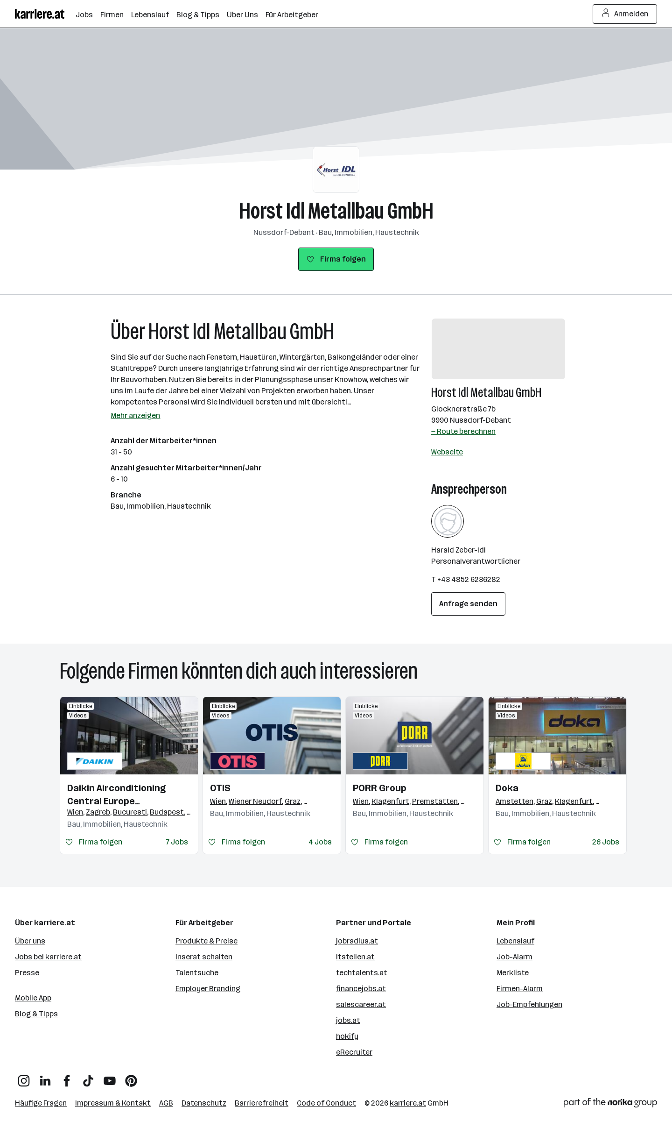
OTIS (220, 788)
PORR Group (379, 788)
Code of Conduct (326, 1103)
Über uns (30, 940)
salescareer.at (361, 1004)
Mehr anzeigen (135, 415)
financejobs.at (361, 988)
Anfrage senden (468, 603)
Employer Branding (207, 988)
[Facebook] (67, 1077)
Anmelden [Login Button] (625, 14)
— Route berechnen (463, 431)
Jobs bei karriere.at (48, 956)
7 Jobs (177, 841)
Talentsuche (196, 972)
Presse (27, 972)
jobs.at (348, 1020)
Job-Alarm (514, 956)
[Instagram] (24, 1077)
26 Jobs (605, 841)
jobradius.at (357, 940)
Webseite (447, 451)
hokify (347, 1036)
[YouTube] (110, 1077)
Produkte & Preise (206, 940)
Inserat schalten (203, 956)
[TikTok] (88, 1077)
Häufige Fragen (41, 1103)
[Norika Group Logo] (610, 1104)
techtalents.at (361, 972)
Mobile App (33, 997)
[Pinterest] (131, 1077)
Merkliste (513, 972)
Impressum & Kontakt (113, 1103)
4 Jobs (320, 841)
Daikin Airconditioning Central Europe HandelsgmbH (116, 795)
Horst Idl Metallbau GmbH (336, 211)
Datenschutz (204, 1103)
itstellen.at (355, 956)
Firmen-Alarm (520, 988)
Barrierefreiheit (261, 1103)
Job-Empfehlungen (529, 1004)
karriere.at (408, 1103)
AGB (166, 1103)
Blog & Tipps (36, 1013)
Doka (507, 788)
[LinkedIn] (45, 1077)
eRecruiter (354, 1052)
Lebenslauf (515, 940)
